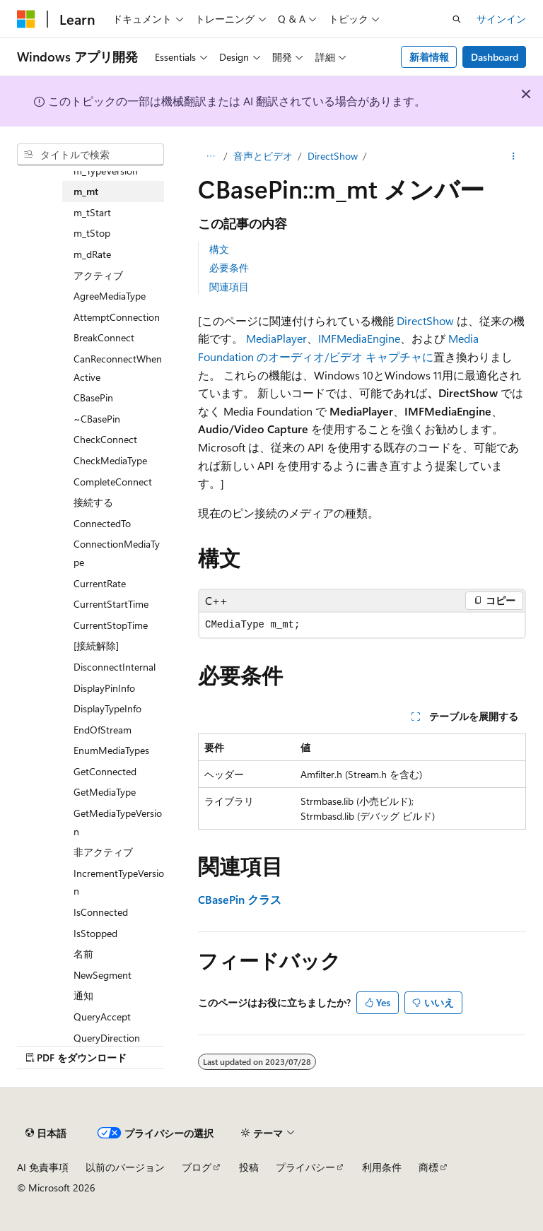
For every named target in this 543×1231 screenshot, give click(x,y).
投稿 (249, 1167)
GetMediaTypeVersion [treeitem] (118, 822)
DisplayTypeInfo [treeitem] (107, 708)
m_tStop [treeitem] (92, 233)
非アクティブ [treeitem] (103, 852)
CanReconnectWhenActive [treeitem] (118, 368)
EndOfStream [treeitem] (103, 729)
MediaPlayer (276, 338)
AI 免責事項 (43, 1167)
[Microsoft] (26, 19)
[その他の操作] (513, 156)
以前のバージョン (125, 1167)
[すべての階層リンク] (210, 156)
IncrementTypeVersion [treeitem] (119, 882)
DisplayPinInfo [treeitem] (104, 688)
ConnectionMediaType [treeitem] (117, 553)
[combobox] (90, 154)
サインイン (501, 18)
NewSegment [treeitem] (103, 975)
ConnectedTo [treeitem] (102, 523)
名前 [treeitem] (83, 953)
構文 (219, 249)
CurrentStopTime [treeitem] (111, 625)
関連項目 (229, 286)
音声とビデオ (263, 156)
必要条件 (229, 267)
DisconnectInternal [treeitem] (115, 666)
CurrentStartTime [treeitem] (111, 604)
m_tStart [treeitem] (92, 212)
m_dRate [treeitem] (92, 254)
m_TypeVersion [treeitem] (106, 170)
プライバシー (305, 1167)
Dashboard (494, 57)
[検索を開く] (457, 19)
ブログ (196, 1167)
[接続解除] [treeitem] (96, 645)
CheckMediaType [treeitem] (110, 460)
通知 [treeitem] (83, 995)
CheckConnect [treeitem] (105, 439)
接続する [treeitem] (93, 502)
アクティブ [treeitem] (98, 275)
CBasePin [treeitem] (93, 397)
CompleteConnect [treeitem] (113, 481)
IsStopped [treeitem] (95, 933)
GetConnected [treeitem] (105, 771)
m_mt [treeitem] (86, 191)
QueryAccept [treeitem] (102, 1016)
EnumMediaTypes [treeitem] (111, 750)
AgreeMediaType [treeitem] (110, 295)
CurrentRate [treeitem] (100, 583)
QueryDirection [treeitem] (107, 1037)
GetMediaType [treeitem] (105, 792)
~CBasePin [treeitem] (97, 418)
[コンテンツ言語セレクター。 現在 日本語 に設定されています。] (46, 1132)
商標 (428, 1167)
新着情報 (429, 57)
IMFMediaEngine (359, 338)
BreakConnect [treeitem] (104, 337)
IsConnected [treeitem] (101, 912)
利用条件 (382, 1167)
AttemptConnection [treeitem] (117, 317)
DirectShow (333, 156)
